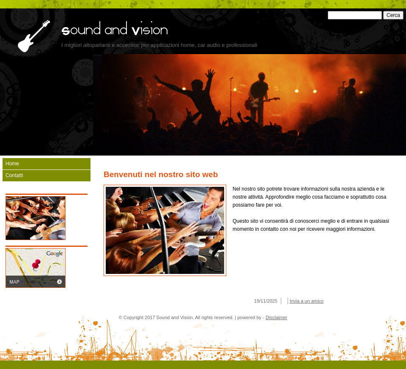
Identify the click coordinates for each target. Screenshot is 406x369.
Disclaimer (276, 317)
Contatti (14, 175)
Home (12, 164)
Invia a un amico (307, 300)
